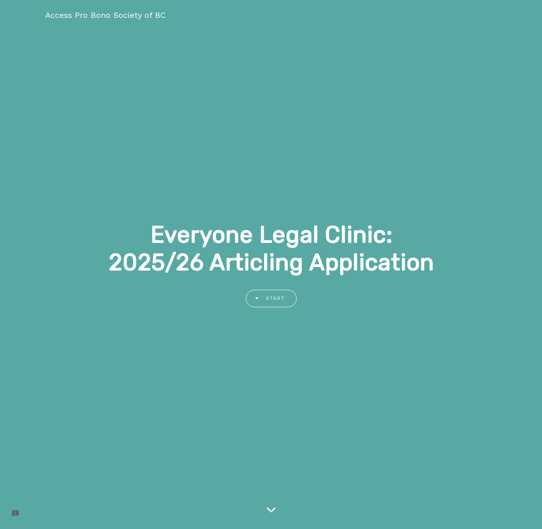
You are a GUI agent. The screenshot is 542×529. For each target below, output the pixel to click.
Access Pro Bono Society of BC (105, 15)
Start (267, 298)
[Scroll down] (271, 510)
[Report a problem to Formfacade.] (15, 513)
